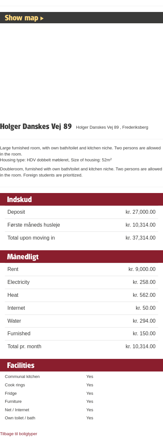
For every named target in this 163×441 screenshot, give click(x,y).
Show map (21, 17)
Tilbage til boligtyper (18, 433)
